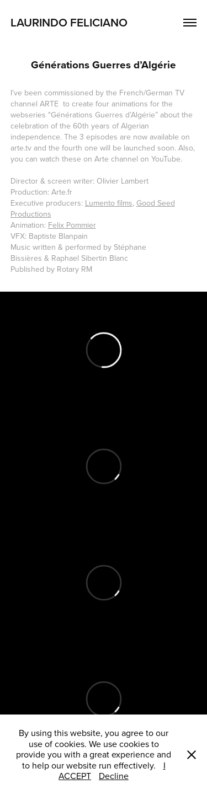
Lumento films (108, 202)
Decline (114, 776)
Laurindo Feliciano (70, 22)
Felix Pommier (72, 224)
